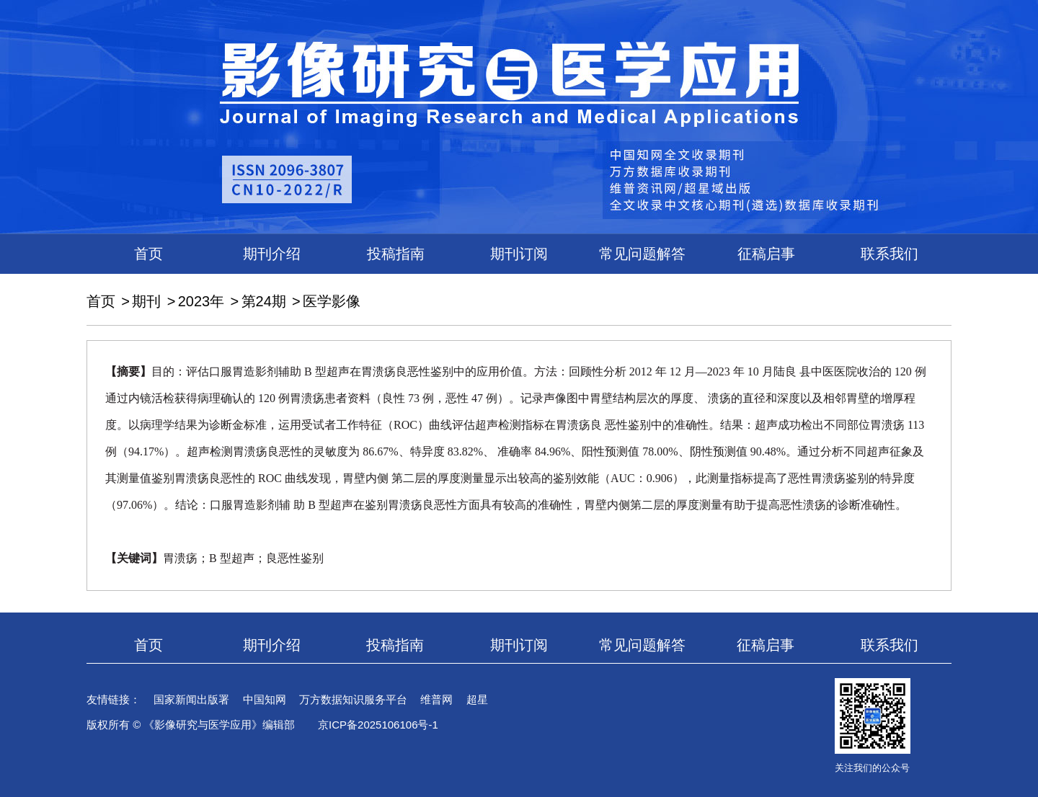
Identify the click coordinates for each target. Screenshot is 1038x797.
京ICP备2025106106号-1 (378, 724)
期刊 (146, 301)
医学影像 (331, 301)
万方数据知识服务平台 (353, 699)
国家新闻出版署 (191, 699)
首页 (148, 254)
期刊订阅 (519, 254)
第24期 (263, 301)
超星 (477, 699)
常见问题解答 (642, 254)
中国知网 (264, 699)
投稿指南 (396, 254)
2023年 (201, 301)
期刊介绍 (272, 254)
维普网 (436, 699)
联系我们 (889, 254)
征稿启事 (766, 254)
